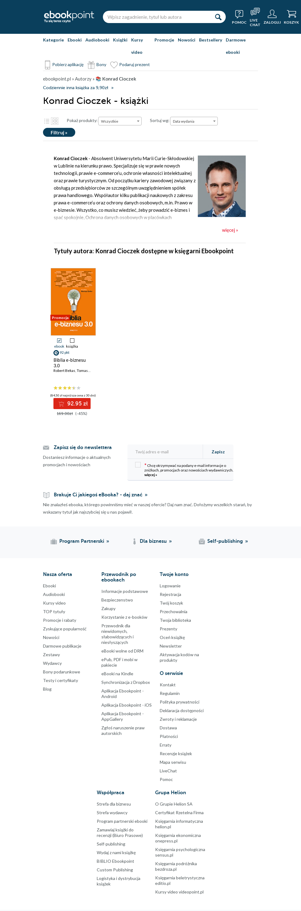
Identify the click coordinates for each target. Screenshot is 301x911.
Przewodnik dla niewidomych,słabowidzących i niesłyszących (117, 634)
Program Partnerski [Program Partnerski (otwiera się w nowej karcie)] (81, 541)
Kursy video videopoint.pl (179, 891)
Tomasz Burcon (90, 370)
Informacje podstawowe (124, 591)
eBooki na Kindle (117, 673)
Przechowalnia (173, 611)
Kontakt (168, 684)
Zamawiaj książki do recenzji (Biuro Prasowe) (120, 832)
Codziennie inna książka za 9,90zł (75, 87)
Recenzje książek (176, 753)
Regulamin (170, 693)
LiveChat (168, 770)
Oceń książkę (172, 637)
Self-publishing (111, 843)
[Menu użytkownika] (272, 17)
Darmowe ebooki (236, 46)
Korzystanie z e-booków (124, 617)
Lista (46, 121)
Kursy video (137, 46)
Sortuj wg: (160, 120)
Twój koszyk (171, 602)
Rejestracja (170, 594)
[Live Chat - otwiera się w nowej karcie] (255, 17)
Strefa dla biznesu (114, 803)
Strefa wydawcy (112, 812)
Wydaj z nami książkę (116, 852)
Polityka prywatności (179, 701)
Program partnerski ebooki (122, 821)
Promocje (164, 39)
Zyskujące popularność (65, 628)
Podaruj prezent (134, 64)
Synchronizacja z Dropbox (125, 682)
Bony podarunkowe (61, 671)
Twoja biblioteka (175, 620)
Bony (101, 64)
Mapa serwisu (173, 762)
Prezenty (168, 628)
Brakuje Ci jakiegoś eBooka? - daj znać (98, 495)
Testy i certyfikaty (60, 680)
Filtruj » (59, 132)
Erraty (165, 744)
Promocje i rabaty (59, 620)
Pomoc (166, 779)
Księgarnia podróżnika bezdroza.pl (176, 866)
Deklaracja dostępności (182, 710)
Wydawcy (52, 663)
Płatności (169, 736)
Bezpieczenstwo (117, 599)
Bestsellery (210, 39)
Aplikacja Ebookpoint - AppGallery (122, 716)
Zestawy (51, 654)
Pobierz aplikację (68, 64)
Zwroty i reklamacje (178, 719)
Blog (47, 689)
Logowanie (170, 585)
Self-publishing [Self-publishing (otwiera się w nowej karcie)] (225, 541)
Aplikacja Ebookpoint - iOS (126, 705)
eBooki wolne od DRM (122, 650)
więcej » (150, 474)
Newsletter (171, 646)
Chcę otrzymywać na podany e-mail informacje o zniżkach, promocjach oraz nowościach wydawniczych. (184, 469)
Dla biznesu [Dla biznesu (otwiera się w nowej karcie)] (153, 541)
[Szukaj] (218, 17)
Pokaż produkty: (82, 120)
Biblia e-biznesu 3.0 (69, 362)
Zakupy (108, 608)
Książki (120, 39)
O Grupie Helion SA (174, 803)
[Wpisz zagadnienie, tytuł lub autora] (156, 17)
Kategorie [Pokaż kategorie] (53, 39)
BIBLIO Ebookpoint (115, 861)
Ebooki (75, 39)
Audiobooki (97, 39)
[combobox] (120, 121)
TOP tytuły (54, 611)
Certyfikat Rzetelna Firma (179, 812)
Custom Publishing (115, 869)
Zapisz (218, 451)
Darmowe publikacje (62, 646)
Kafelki (54, 121)
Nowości (186, 39)
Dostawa (168, 727)
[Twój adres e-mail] (167, 452)
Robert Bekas (64, 370)
